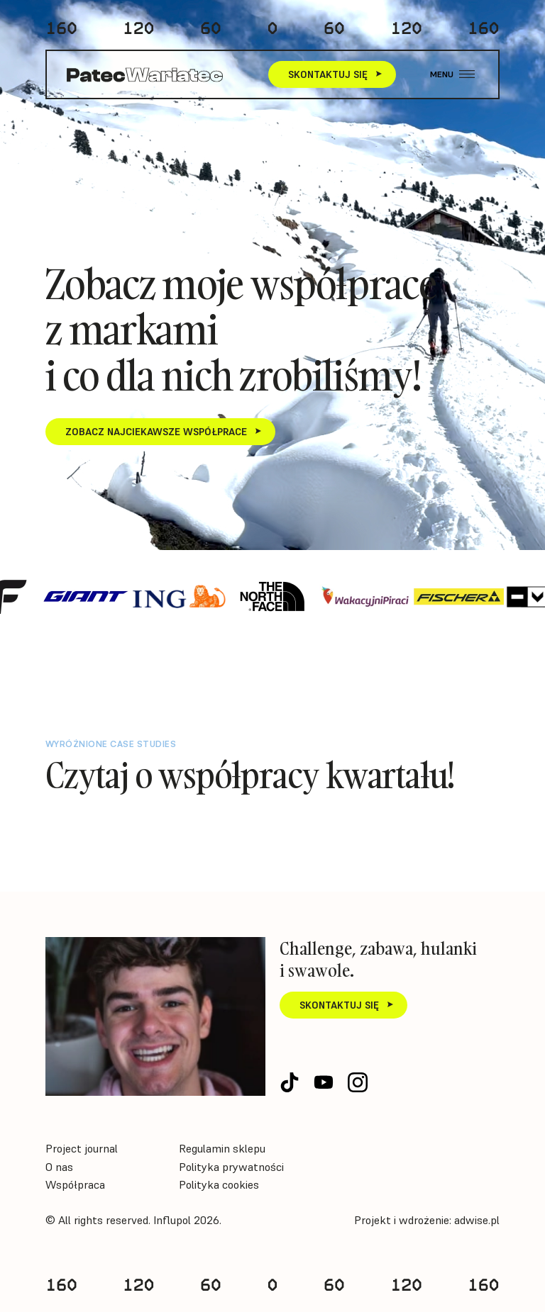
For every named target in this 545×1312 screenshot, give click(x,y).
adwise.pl (477, 1220)
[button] (452, 74)
